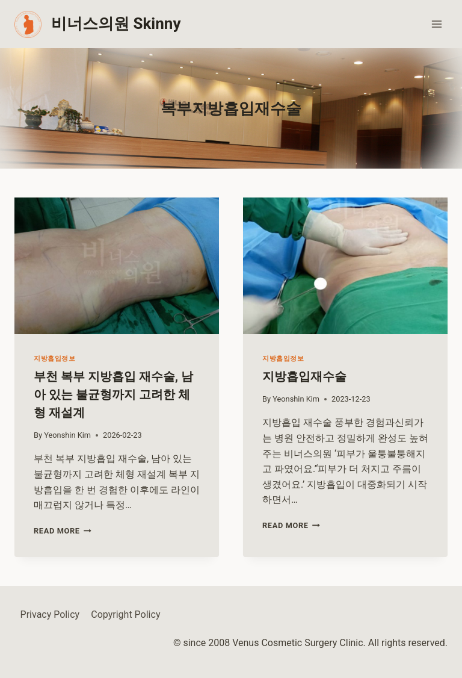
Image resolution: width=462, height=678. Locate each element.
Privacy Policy (50, 614)
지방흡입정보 (54, 358)
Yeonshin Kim (67, 435)
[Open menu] (436, 23)
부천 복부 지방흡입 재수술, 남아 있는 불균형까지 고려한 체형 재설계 (113, 394)
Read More (62, 530)
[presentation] (116, 265)
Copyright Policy (125, 614)
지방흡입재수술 (304, 376)
